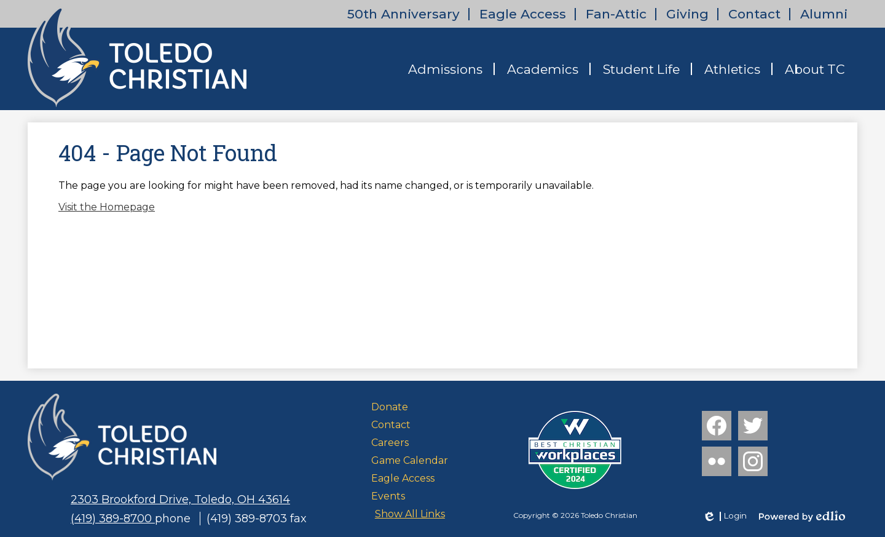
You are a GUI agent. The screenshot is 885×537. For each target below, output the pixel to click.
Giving (687, 14)
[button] (445, 69)
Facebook (716, 428)
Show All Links (410, 514)
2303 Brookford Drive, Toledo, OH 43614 (180, 499)
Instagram (753, 463)
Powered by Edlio (802, 516)
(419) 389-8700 (113, 518)
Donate (389, 407)
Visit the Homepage (106, 207)
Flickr (715, 463)
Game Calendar (409, 460)
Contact (754, 14)
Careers (390, 442)
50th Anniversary (403, 14)
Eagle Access (522, 14)
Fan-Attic (616, 14)
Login (724, 516)
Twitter (753, 428)
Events (388, 496)
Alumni (824, 14)
